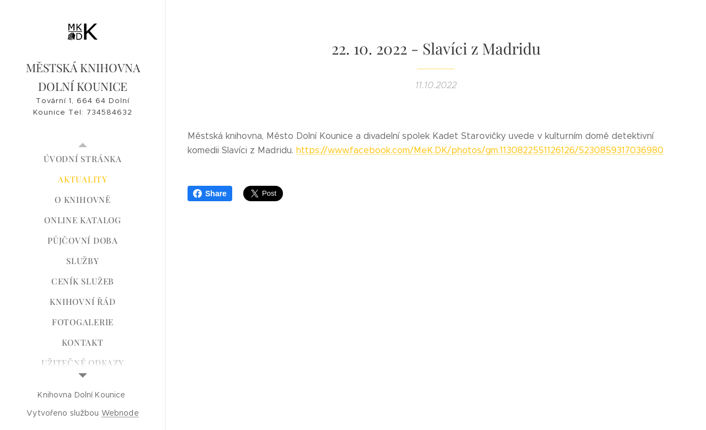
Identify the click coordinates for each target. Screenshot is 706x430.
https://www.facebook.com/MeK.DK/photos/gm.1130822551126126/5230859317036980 (480, 150)
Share (210, 193)
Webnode (120, 413)
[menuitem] (82, 159)
